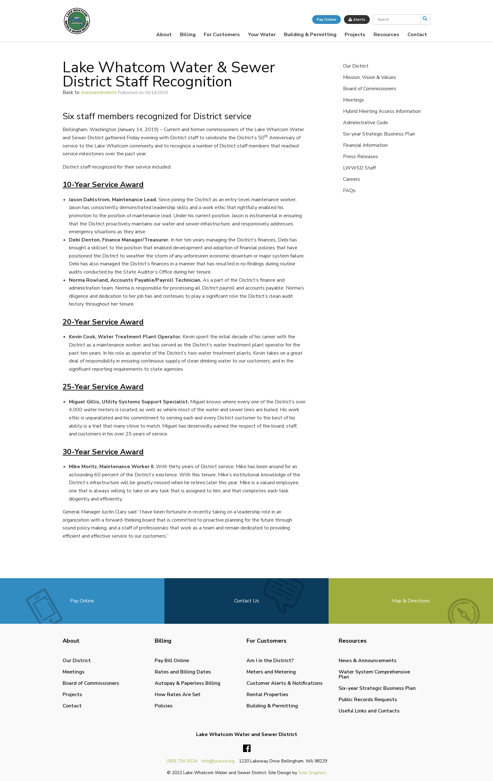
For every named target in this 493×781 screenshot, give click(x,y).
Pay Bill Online (172, 660)
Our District (355, 66)
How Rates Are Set (178, 694)
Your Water (262, 34)
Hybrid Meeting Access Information (382, 111)
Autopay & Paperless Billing (187, 683)
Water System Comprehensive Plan (374, 674)
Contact (417, 34)
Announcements (99, 92)
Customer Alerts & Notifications (284, 683)
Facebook (247, 748)
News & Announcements (367, 660)
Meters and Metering (271, 671)
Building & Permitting (310, 34)
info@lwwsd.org (218, 761)
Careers (351, 179)
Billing (188, 34)
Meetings (353, 100)
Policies (164, 705)
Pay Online (326, 19)
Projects (355, 34)
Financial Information (365, 145)
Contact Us (246, 600)
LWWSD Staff (359, 167)
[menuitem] (164, 35)
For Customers (222, 34)
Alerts (356, 19)
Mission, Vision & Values (369, 77)
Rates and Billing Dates (183, 671)
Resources (386, 34)
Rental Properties (267, 694)
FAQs (349, 190)
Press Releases (360, 156)
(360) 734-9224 (181, 761)
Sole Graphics (312, 773)
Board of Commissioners (369, 88)
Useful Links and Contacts (369, 710)
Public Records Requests (368, 699)
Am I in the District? (270, 660)
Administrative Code (365, 122)
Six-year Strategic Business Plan (379, 133)
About (164, 34)
